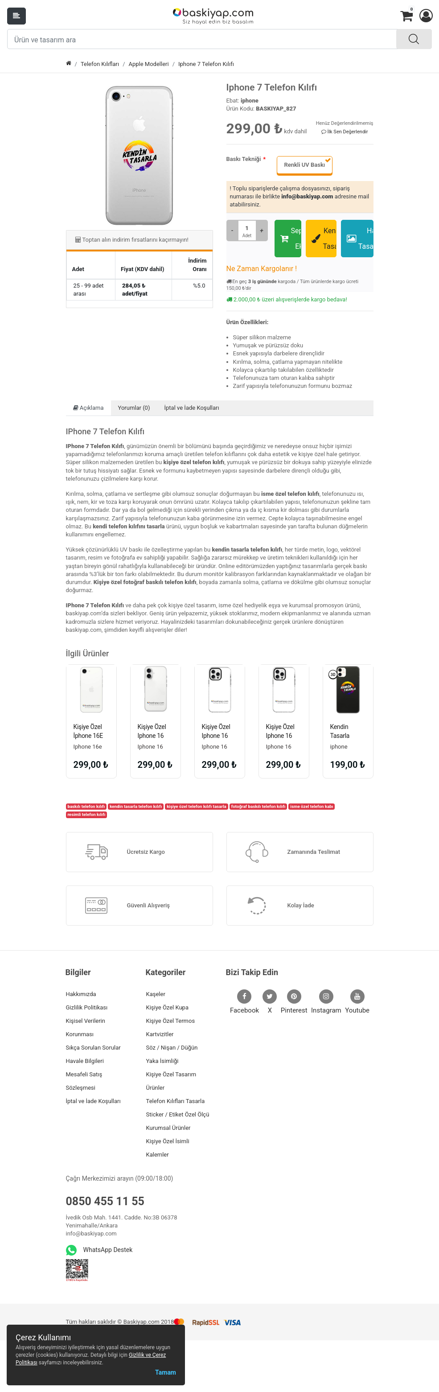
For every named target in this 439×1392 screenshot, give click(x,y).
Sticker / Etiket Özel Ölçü (177, 1114)
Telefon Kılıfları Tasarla (175, 1101)
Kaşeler (155, 994)
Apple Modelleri (149, 64)
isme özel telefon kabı (311, 806)
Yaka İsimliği (162, 1061)
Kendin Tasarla (324, 239)
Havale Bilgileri (85, 1061)
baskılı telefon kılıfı (86, 806)
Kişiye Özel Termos (170, 1020)
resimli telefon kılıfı (86, 814)
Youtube (357, 1001)
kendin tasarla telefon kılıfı (136, 806)
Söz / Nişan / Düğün (172, 1047)
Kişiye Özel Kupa (167, 1007)
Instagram (326, 1001)
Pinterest (294, 1001)
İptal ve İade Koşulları (191, 407)
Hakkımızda (81, 994)
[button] (425, 16)
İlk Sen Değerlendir (344, 132)
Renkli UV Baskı (304, 164)
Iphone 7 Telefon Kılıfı (206, 64)
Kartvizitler (160, 1034)
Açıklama (88, 407)
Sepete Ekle (291, 239)
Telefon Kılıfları (100, 64)
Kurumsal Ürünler (168, 1127)
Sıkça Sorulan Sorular (93, 1047)
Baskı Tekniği (243, 159)
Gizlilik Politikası (87, 1007)
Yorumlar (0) (134, 407)
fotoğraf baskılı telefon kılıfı (258, 806)
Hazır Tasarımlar (360, 239)
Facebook (244, 1001)
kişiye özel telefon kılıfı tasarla (196, 806)
